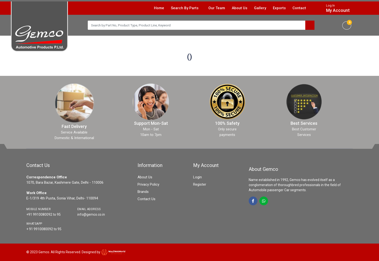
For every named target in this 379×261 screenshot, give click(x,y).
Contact (299, 8)
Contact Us (146, 199)
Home (159, 8)
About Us (239, 8)
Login (197, 177)
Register (199, 184)
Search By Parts (187, 8)
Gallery (260, 8)
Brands (143, 192)
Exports (279, 8)
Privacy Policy (148, 184)
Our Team (216, 8)
